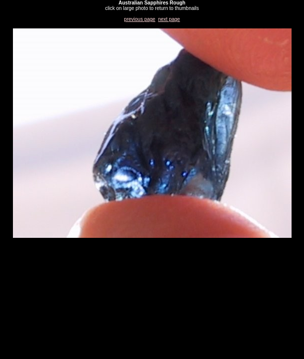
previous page (139, 19)
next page (169, 19)
